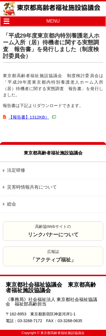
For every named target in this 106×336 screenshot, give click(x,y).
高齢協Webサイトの (53, 230)
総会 (11, 204)
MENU (53, 21)
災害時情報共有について (32, 187)
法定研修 (16, 170)
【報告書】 (32, 117)
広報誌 (53, 256)
